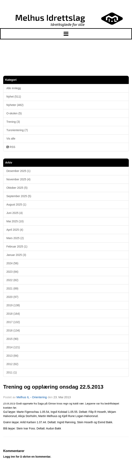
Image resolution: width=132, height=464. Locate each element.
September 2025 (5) (18, 196)
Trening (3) (13, 121)
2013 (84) (12, 355)
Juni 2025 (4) (14, 213)
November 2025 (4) (18, 179)
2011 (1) (11, 372)
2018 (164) (13, 313)
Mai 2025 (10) (15, 221)
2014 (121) (13, 347)
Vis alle (10, 138)
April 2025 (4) (14, 229)
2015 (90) (12, 338)
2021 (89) (12, 288)
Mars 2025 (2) (15, 238)
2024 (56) (12, 263)
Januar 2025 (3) (16, 254)
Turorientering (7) (17, 130)
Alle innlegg (13, 88)
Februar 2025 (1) (16, 246)
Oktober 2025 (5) (17, 187)
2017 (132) (13, 322)
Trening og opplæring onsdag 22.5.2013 (53, 387)
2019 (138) (13, 305)
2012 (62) (12, 364)
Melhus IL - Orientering (32, 397)
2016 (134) (13, 330)
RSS (10, 147)
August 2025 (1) (16, 204)
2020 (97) (12, 296)
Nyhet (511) (13, 96)
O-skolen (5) (14, 113)
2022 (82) (12, 280)
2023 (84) (12, 271)
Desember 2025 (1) (18, 171)
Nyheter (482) (15, 105)
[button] (66, 34)
